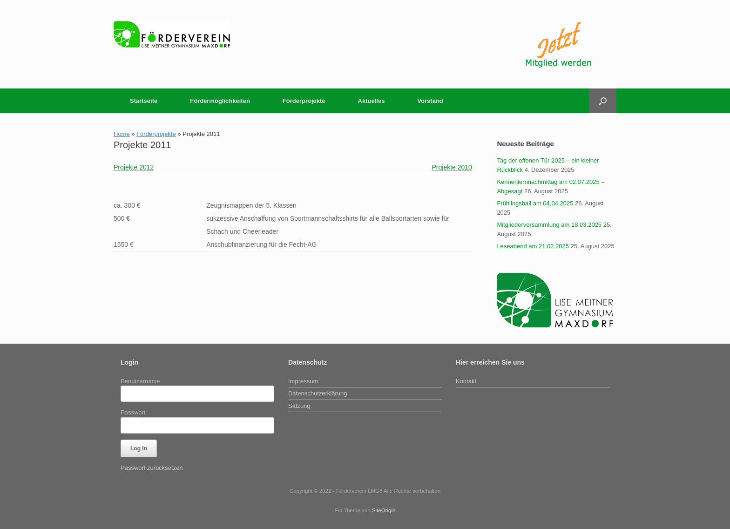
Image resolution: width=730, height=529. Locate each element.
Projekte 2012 (134, 167)
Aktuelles (371, 100)
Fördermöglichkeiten (220, 100)
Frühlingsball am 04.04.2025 (535, 203)
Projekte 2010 (452, 167)
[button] (602, 100)
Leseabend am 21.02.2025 (533, 246)
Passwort (133, 412)
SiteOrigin (384, 510)
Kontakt (466, 381)
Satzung (299, 405)
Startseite (143, 100)
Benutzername (140, 381)
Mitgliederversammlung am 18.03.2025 (549, 224)
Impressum (303, 381)
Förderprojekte (304, 100)
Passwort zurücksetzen (152, 467)
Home (122, 133)
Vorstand (430, 100)
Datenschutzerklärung (317, 393)
